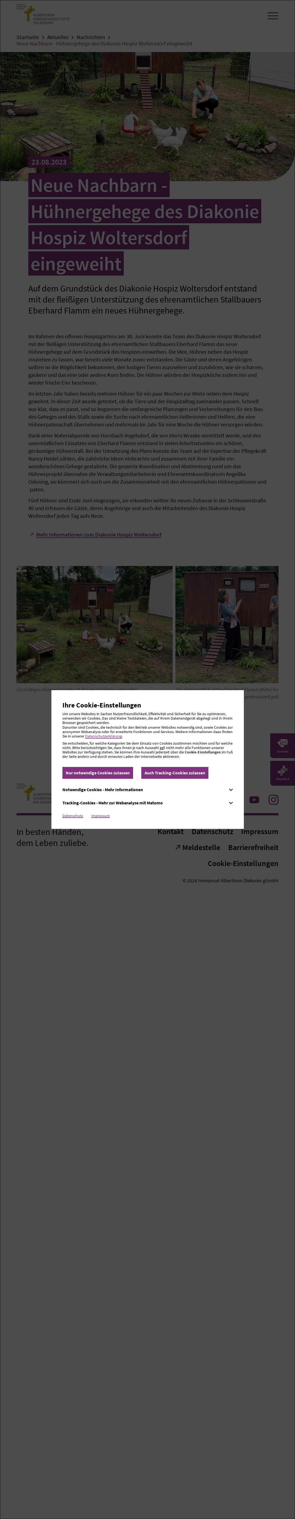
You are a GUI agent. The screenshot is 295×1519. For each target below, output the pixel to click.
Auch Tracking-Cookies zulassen (175, 772)
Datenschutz (72, 815)
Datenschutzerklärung (103, 736)
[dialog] (147, 759)
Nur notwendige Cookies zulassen (98, 772)
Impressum (100, 815)
